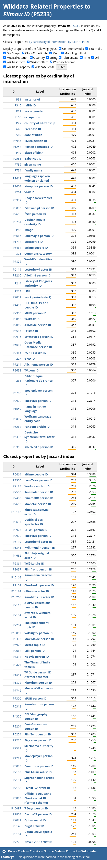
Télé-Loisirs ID (34, 563)
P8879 (17, 682)
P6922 (17, 645)
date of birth (33, 135)
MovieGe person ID (37, 504)
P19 (18, 153)
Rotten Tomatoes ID (38, 147)
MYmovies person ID (38, 337)
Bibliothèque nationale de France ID (38, 380)
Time (86, 58)
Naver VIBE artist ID (38, 842)
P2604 (17, 186)
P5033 (17, 208)
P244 (18, 283)
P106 (18, 117)
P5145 (17, 826)
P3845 (17, 675)
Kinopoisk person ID (38, 186)
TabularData (70, 58)
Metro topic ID (34, 645)
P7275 (17, 842)
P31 (18, 99)
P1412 (17, 178)
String (53, 58)
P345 (18, 105)
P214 (18, 192)
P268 (18, 380)
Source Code (53, 851)
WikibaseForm (16, 62)
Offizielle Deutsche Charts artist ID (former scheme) (37, 798)
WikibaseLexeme (64, 62)
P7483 (17, 498)
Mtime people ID (36, 248)
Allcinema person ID (38, 364)
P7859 (17, 261)
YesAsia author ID (37, 486)
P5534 (17, 345)
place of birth (33, 153)
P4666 (17, 236)
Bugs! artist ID (34, 826)
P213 (18, 291)
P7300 (17, 313)
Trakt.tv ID (31, 319)
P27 (18, 123)
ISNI (27, 291)
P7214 (17, 364)
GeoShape (13, 53)
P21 (18, 111)
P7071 (17, 820)
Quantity (39, 58)
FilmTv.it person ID (37, 734)
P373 (18, 253)
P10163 (16, 577)
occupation (32, 117)
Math (56, 53)
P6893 (17, 798)
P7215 (17, 740)
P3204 (17, 726)
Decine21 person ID (38, 814)
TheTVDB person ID (37, 401)
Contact (71, 851)
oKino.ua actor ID (36, 591)
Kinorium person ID (38, 682)
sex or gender (34, 111)
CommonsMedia (73, 49)
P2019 (17, 325)
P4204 (17, 665)
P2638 (17, 370)
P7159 (17, 772)
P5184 (17, 834)
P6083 (17, 766)
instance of (32, 99)
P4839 (17, 419)
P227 (18, 358)
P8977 (17, 530)
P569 (18, 135)
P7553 (17, 492)
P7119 (17, 605)
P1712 (17, 242)
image (28, 230)
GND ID (29, 358)
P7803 (17, 814)
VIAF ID (29, 192)
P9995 (17, 337)
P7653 (17, 504)
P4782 (17, 393)
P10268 (16, 597)
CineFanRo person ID (39, 585)
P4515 (17, 331)
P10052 (16, 633)
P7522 (17, 748)
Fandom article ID (37, 427)
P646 (18, 129)
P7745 (17, 690)
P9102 (17, 585)
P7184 (17, 615)
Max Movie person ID (39, 639)
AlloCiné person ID (37, 275)
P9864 (17, 563)
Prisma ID (31, 331)
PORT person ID (35, 353)
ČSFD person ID (35, 214)
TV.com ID (31, 370)
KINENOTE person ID (38, 447)
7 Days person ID (36, 808)
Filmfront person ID (38, 569)
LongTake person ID (38, 480)
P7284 (17, 625)
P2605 (17, 214)
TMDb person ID (35, 141)
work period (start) (37, 297)
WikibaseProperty (18, 67)
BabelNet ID (32, 158)
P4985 (17, 141)
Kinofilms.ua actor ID (39, 597)
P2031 (17, 297)
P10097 (16, 808)
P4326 (17, 716)
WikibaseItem (39, 62)
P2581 (17, 158)
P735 (18, 164)
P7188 (17, 788)
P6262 (17, 427)
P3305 (17, 447)
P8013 (17, 319)
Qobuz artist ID (35, 820)
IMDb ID (30, 105)
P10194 (16, 591)
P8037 (17, 569)
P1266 (17, 275)
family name (33, 170)
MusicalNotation (17, 58)
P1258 (17, 147)
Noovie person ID (36, 657)
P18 (18, 230)
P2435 (17, 353)
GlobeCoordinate (36, 53)
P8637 (17, 522)
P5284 (17, 222)
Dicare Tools (16, 851)
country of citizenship (39, 123)
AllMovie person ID (37, 325)
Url (97, 58)
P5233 (75, 26)
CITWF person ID (35, 530)
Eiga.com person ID (37, 740)
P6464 (17, 248)
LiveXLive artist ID (37, 788)
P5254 (17, 734)
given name (32, 164)
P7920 (17, 401)
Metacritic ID (33, 242)
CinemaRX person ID (38, 498)
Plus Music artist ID (38, 772)
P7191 (17, 780)
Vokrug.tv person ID (38, 633)
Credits (35, 851)
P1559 (17, 409)
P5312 (17, 706)
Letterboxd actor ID (38, 269)
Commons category (38, 253)
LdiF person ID (34, 651)
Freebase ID (32, 129)
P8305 (17, 480)
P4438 (17, 305)
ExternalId (95, 49)
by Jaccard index (79, 42)
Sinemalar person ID (38, 492)
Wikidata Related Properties (43, 6)
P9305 (17, 639)
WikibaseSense (45, 67)
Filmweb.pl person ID (39, 208)
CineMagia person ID (39, 236)
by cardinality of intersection (48, 42)
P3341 (17, 547)
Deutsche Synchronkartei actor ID (39, 436)
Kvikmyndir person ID (39, 547)
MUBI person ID (35, 313)
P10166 (16, 512)
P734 (18, 170)
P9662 (17, 651)
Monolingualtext (75, 53)
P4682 (17, 555)
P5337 (17, 200)
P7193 (17, 486)
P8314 (17, 657)
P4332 (17, 437)
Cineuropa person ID (39, 766)
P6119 (17, 269)
